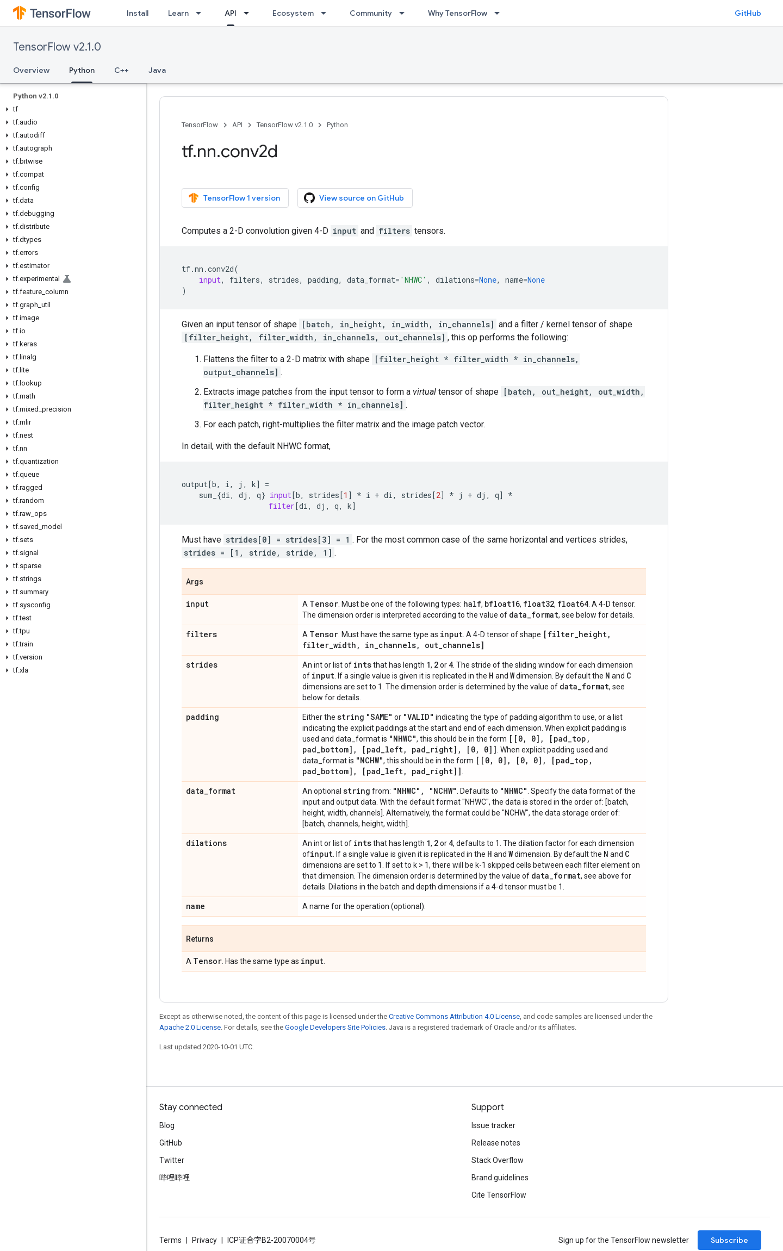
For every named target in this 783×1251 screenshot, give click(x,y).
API (237, 125)
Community (371, 13)
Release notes (495, 1142)
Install (137, 13)
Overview (31, 70)
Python (337, 125)
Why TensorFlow (457, 13)
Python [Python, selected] (82, 70)
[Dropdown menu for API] (250, 13)
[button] (71, 109)
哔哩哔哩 (174, 1177)
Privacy (204, 1240)
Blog (167, 1125)
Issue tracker (493, 1125)
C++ (121, 70)
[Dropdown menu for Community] (405, 13)
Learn (178, 13)
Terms (170, 1240)
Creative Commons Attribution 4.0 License (454, 1016)
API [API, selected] (231, 13)
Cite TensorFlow (498, 1195)
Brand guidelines (500, 1177)
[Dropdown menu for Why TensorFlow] (500, 13)
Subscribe (729, 1240)
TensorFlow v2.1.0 (57, 47)
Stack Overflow (497, 1160)
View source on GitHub (354, 197)
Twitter (171, 1160)
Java (157, 70)
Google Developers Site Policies (335, 1027)
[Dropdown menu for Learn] (202, 13)
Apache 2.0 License (190, 1027)
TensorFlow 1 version (234, 197)
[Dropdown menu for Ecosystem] (327, 13)
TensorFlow (200, 125)
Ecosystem (293, 13)
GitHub (748, 13)
